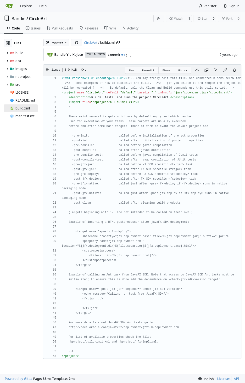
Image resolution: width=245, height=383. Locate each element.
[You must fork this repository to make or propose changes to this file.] (225, 70)
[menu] (206, 379)
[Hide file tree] (8, 43)
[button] (76, 42)
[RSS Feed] (158, 18)
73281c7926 (95, 54)
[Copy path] (118, 42)
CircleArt (38, 18)
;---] (128, 54)
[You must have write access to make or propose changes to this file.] (234, 70)
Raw (131, 70)
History (182, 70)
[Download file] (197, 70)
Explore (26, 6)
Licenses (224, 378)
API (236, 378)
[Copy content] (206, 70)
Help (43, 6)
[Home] (9, 6)
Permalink (148, 70)
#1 (123, 54)
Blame (166, 70)
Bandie (18, 18)
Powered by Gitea (18, 378)
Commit (114, 54)
